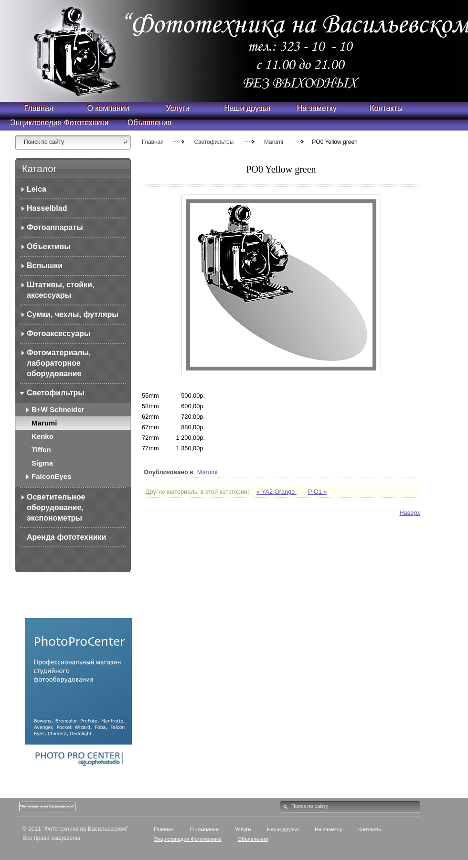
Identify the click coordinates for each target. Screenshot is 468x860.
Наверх (409, 512)
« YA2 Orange (276, 491)
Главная (153, 142)
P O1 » (317, 491)
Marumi (273, 142)
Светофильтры (214, 142)
